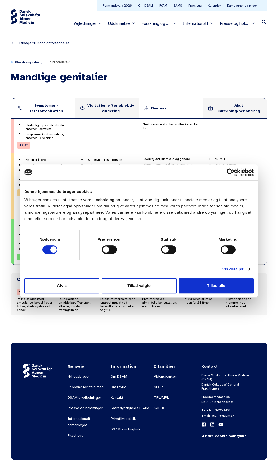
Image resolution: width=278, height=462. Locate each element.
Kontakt (117, 397)
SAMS (178, 5)
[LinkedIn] (212, 424)
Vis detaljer (233, 269)
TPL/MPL (161, 397)
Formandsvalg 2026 (117, 5)
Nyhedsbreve (78, 376)
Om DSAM (145, 5)
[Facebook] (204, 424)
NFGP (158, 387)
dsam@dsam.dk (222, 415)
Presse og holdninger (85, 408)
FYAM (163, 5)
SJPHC (159, 408)
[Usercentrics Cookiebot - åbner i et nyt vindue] (231, 172)
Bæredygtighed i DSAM (130, 408)
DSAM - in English (125, 429)
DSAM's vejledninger (84, 397)
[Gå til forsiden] (25, 17)
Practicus (195, 5)
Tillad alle (216, 285)
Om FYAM (118, 387)
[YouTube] (220, 424)
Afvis (62, 285)
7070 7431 (222, 410)
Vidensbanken (165, 376)
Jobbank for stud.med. (86, 387)
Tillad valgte (139, 285)
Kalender (214, 5)
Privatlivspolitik (123, 418)
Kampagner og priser (242, 5)
